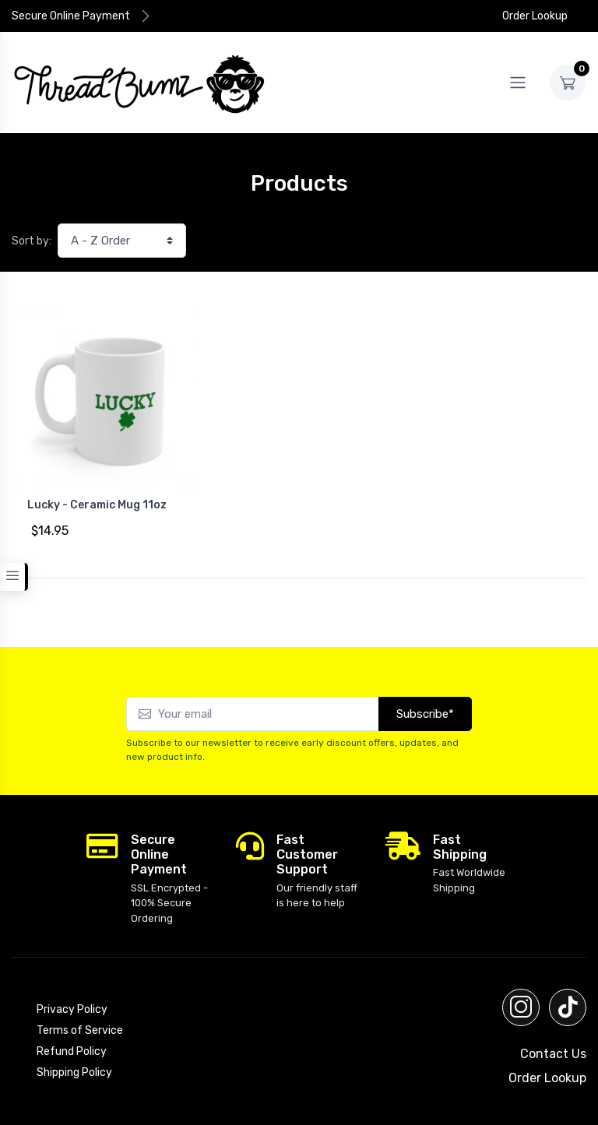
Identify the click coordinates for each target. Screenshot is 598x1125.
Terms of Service (80, 1030)
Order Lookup (526, 16)
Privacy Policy (72, 1009)
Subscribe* (425, 714)
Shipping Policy (74, 1072)
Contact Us (553, 1053)
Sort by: (31, 241)
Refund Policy (72, 1051)
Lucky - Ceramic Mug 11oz (97, 505)
